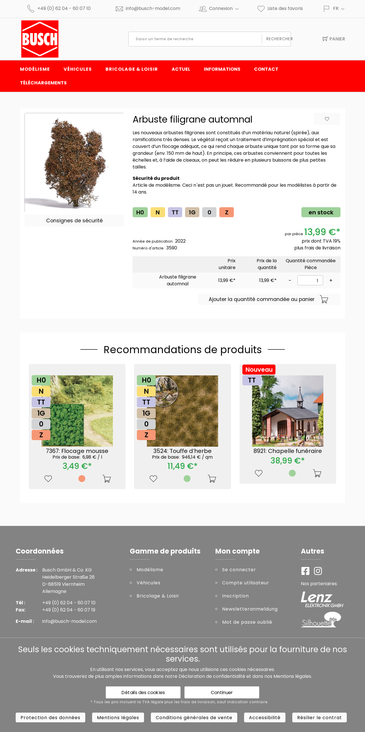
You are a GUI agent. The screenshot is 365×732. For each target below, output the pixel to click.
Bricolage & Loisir (132, 69)
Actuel (181, 69)
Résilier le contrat (319, 717)
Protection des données (50, 717)
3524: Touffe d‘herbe (182, 453)
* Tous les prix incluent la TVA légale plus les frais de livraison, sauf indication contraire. (180, 702)
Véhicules (78, 69)
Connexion (226, 8)
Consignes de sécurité (74, 220)
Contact (266, 69)
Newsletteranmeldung (250, 609)
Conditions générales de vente (194, 717)
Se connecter (239, 569)
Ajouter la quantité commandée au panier (268, 299)
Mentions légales (292, 676)
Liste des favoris (280, 8)
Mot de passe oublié (247, 622)
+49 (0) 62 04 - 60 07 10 (64, 8)
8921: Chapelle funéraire (288, 451)
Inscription (235, 596)
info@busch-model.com (153, 8)
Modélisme (35, 69)
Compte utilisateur (245, 583)
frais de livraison (322, 248)
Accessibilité (265, 717)
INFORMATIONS (222, 69)
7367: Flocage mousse (77, 453)
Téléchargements (43, 83)
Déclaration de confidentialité (212, 676)
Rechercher (277, 39)
